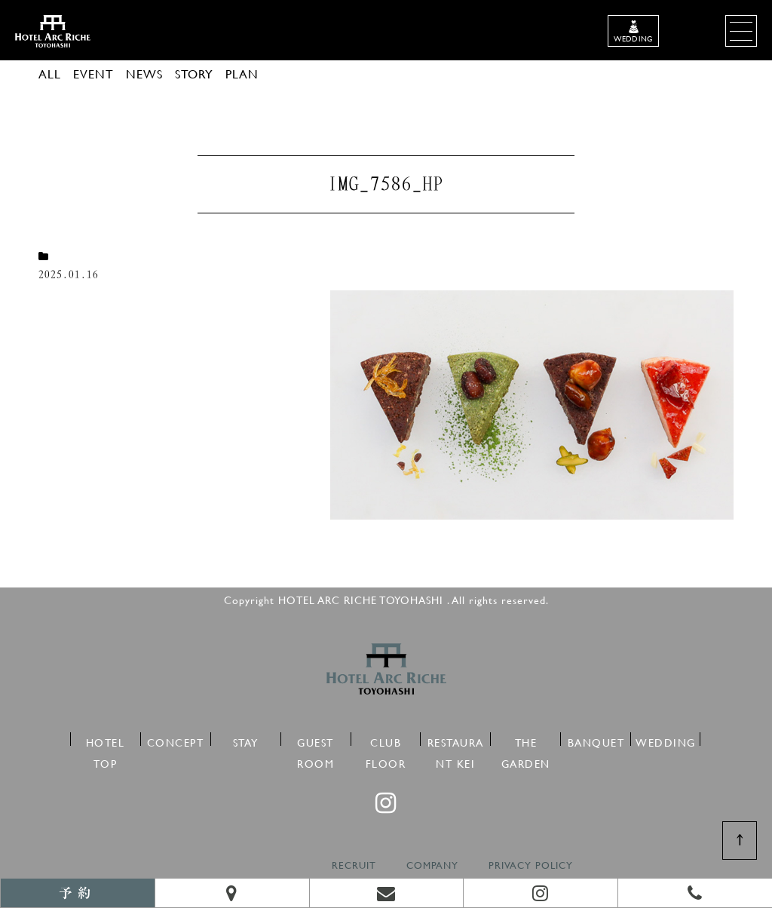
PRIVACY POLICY (531, 865)
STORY (194, 73)
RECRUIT (354, 865)
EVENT (93, 73)
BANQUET (596, 740)
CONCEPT (175, 740)
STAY (246, 740)
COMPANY (432, 865)
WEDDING (666, 740)
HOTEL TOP (105, 740)
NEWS (144, 73)
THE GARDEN (525, 740)
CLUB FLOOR (386, 740)
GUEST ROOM (315, 740)
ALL (49, 73)
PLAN (242, 73)
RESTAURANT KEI (455, 740)
